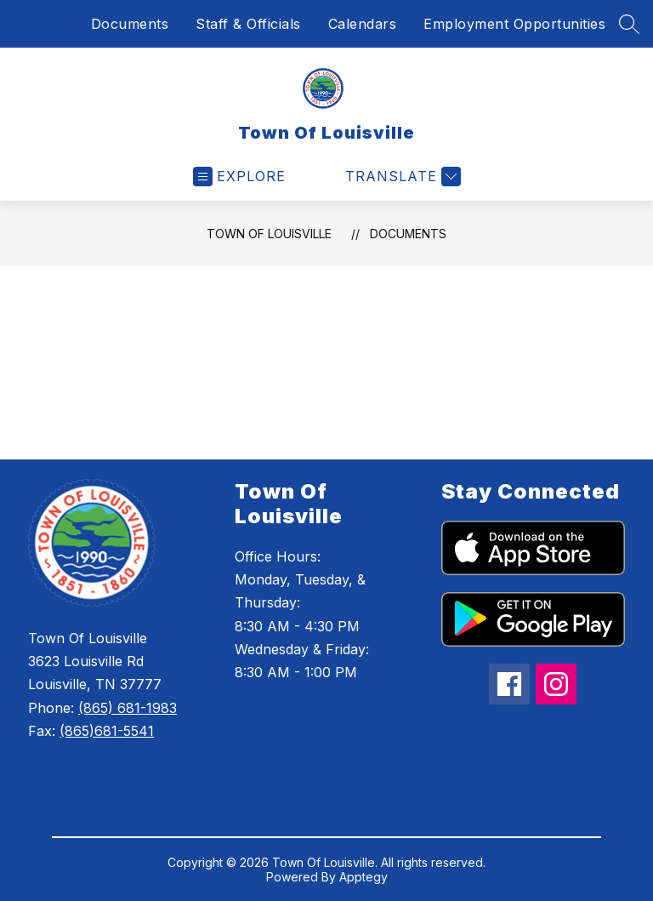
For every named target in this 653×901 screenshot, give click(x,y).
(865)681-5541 (107, 730)
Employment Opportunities (514, 23)
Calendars (362, 23)
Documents (130, 23)
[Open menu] (239, 176)
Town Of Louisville (269, 233)
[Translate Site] (401, 176)
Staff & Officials (248, 23)
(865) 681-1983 (127, 707)
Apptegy (363, 877)
